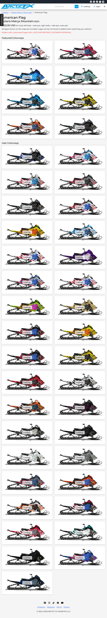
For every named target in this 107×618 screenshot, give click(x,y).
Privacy (67, 607)
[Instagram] (49, 603)
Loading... (86, 6)
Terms (59, 607)
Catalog (5, 12)
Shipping (41, 607)
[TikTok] (53, 603)
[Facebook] (45, 603)
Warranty (51, 607)
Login (96, 6)
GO (76, 6)
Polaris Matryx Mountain (21, 12)
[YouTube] (62, 603)
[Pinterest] (58, 603)
